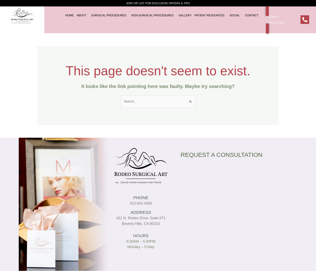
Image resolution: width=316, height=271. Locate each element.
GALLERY (185, 15)
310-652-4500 (141, 204)
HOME (69, 15)
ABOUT (81, 15)
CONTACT (251, 15)
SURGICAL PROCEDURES (108, 15)
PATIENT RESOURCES (209, 15)
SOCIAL (235, 15)
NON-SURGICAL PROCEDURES (152, 15)
